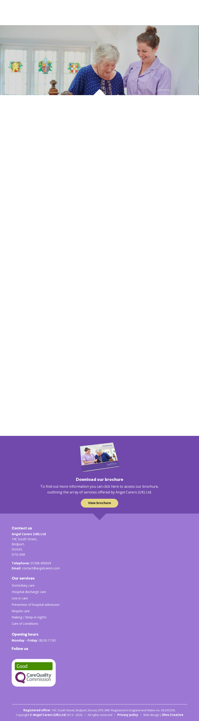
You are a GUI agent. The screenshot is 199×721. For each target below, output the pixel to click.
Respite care (21, 611)
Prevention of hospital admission (35, 604)
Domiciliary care (23, 585)
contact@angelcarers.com (41, 568)
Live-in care (20, 598)
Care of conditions (25, 623)
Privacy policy (127, 715)
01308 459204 (41, 563)
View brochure (99, 503)
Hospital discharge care (29, 592)
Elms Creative (172, 715)
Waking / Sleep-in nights (29, 617)
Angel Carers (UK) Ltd (49, 715)
